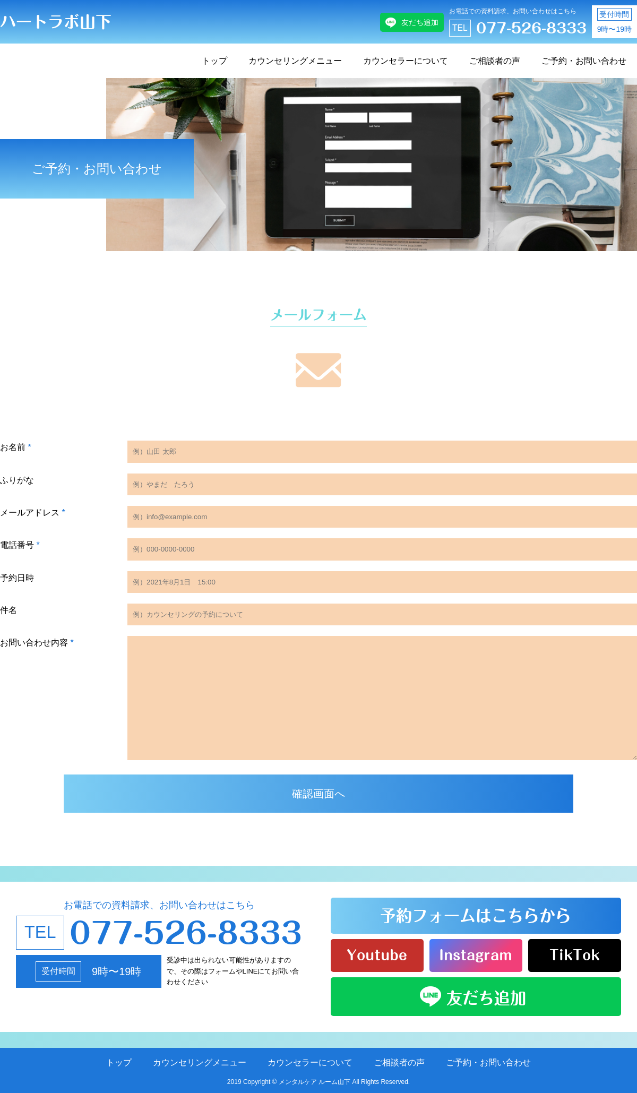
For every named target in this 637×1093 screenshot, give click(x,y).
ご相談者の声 (494, 60)
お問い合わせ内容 (37, 642)
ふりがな (17, 480)
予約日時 (17, 577)
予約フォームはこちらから (475, 916)
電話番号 (20, 544)
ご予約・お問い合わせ (583, 60)
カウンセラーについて (405, 60)
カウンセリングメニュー (295, 60)
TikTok (574, 955)
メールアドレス (32, 512)
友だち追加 (419, 22)
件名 (8, 610)
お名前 (15, 447)
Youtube (377, 955)
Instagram (475, 955)
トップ (214, 60)
